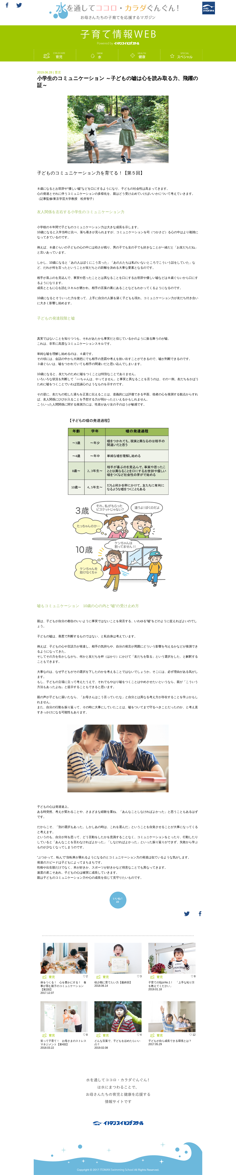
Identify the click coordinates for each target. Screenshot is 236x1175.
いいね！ (118, 900)
